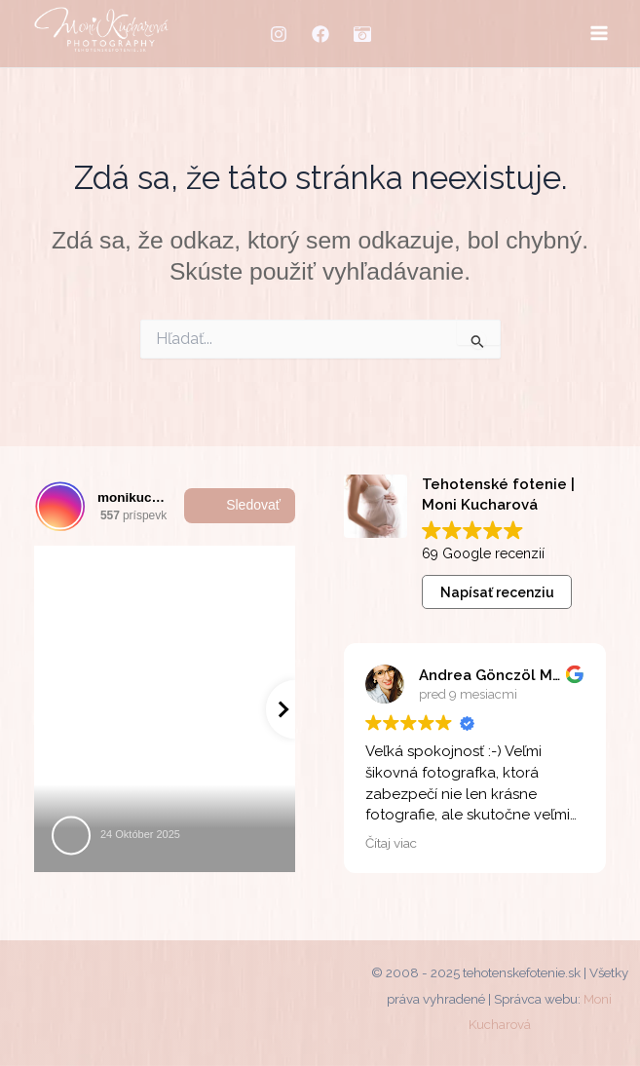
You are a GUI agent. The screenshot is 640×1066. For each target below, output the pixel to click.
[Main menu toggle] (599, 34)
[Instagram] (278, 34)
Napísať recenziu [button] (497, 592)
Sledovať (240, 505)
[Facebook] (320, 34)
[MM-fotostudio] (362, 34)
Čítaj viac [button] (391, 843)
